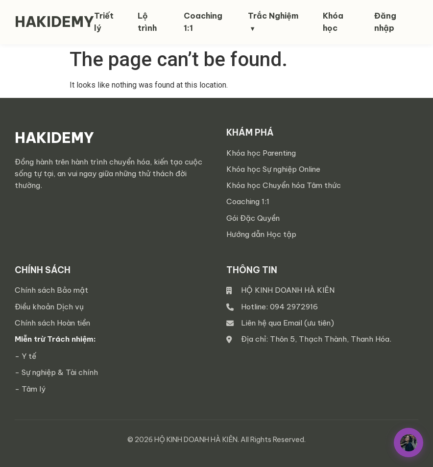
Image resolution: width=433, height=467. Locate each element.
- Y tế (25, 356)
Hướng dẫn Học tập (261, 234)
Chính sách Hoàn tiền (52, 322)
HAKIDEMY (54, 22)
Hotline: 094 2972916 (279, 306)
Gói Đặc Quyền (253, 218)
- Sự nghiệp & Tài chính (56, 372)
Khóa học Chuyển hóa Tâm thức (283, 185)
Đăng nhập (385, 22)
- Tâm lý (30, 389)
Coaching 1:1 (247, 201)
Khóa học (333, 22)
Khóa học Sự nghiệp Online (273, 169)
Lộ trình (147, 22)
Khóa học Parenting (261, 153)
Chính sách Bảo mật (51, 290)
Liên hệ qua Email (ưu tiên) (287, 322)
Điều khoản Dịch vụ (49, 306)
